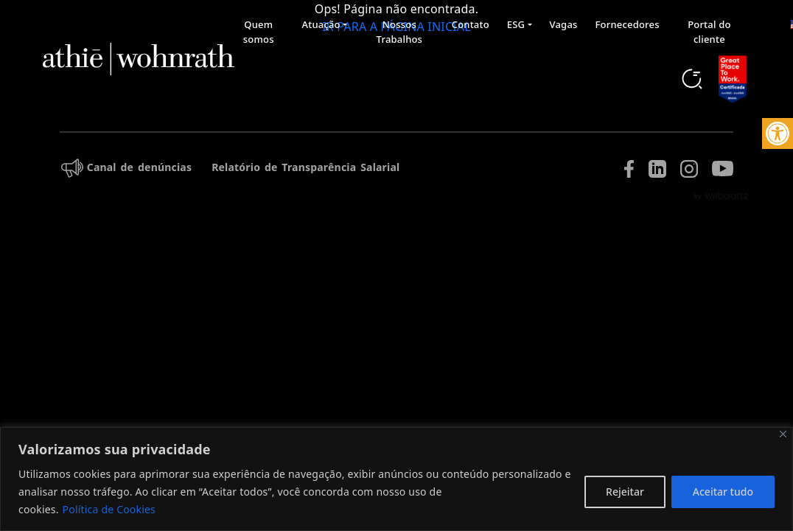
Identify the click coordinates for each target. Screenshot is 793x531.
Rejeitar (625, 492)
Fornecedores (627, 24)
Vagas (564, 24)
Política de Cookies (109, 509)
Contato (470, 24)
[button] (777, 133)
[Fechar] (783, 434)
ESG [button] (516, 24)
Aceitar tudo (723, 492)
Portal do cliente (709, 32)
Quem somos (258, 32)
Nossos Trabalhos (400, 32)
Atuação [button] (321, 24)
